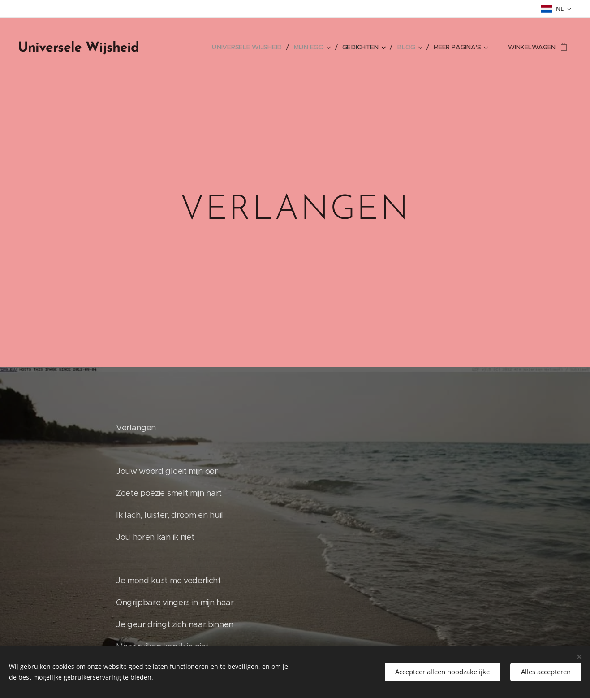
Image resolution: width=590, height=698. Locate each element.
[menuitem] (253, 47)
